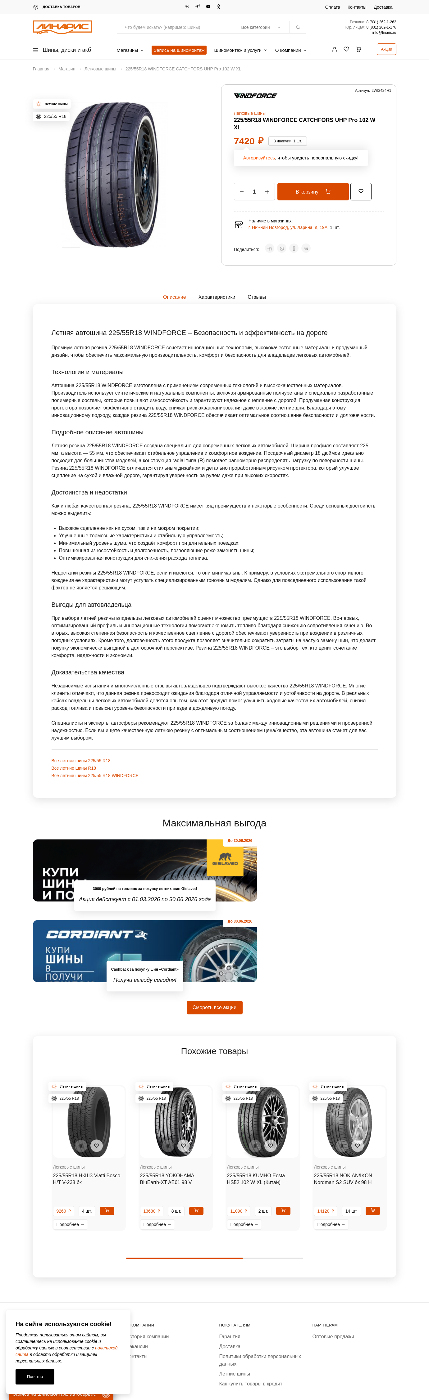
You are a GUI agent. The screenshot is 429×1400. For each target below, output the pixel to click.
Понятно (35, 1376)
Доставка (383, 7)
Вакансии (137, 1265)
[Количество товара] (254, 191)
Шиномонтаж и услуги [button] (240, 50)
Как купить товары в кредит (251, 1303)
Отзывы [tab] (257, 297)
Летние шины (234, 1293)
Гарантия (229, 1256)
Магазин (66, 68)
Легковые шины (100, 68)
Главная (41, 68)
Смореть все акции (214, 926)
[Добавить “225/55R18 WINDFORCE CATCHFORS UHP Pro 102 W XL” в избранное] (368, 191)
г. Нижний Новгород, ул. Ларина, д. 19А (288, 227)
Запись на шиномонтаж (179, 50)
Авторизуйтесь (259, 157)
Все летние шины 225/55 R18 (81, 760)
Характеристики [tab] (217, 297)
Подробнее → (71, 1143)
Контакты (357, 7)
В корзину (316, 191)
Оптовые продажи (333, 1256)
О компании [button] (291, 50)
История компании (147, 1256)
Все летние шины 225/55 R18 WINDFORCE (95, 775)
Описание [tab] (174, 297)
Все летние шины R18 (74, 768)
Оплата (332, 7)
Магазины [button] (130, 50)
